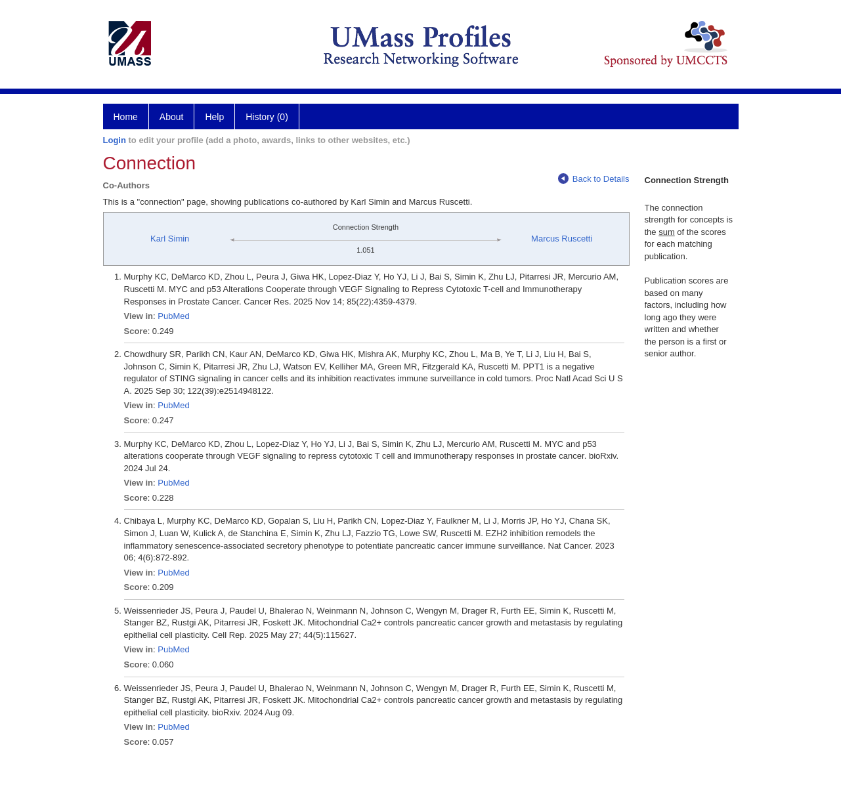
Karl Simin (169, 238)
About (172, 117)
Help (214, 117)
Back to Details (594, 179)
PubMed (173, 316)
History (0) (267, 117)
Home (126, 117)
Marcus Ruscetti (561, 238)
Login (114, 140)
